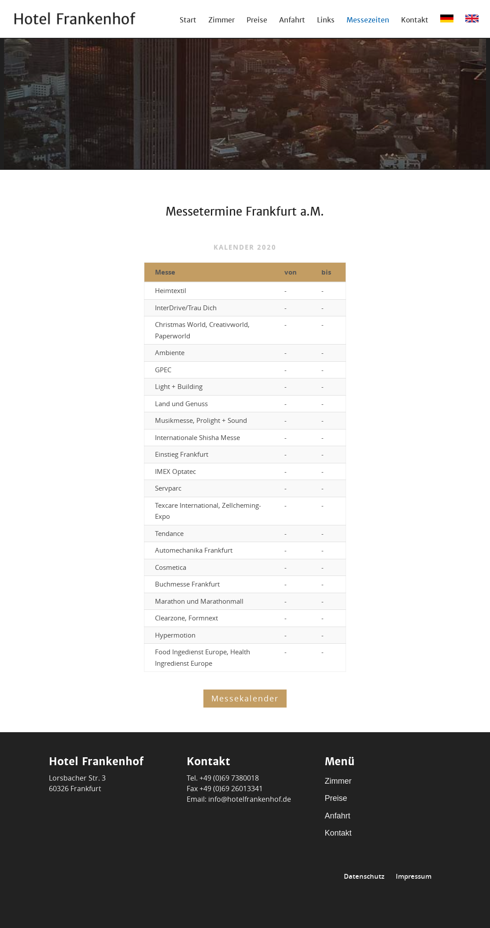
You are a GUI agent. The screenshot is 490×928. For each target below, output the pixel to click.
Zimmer (221, 21)
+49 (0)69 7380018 (229, 778)
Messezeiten (367, 21)
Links (326, 21)
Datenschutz (364, 876)
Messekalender (245, 698)
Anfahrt (292, 21)
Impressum (413, 876)
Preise (257, 21)
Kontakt (414, 21)
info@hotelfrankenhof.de (249, 799)
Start (188, 21)
